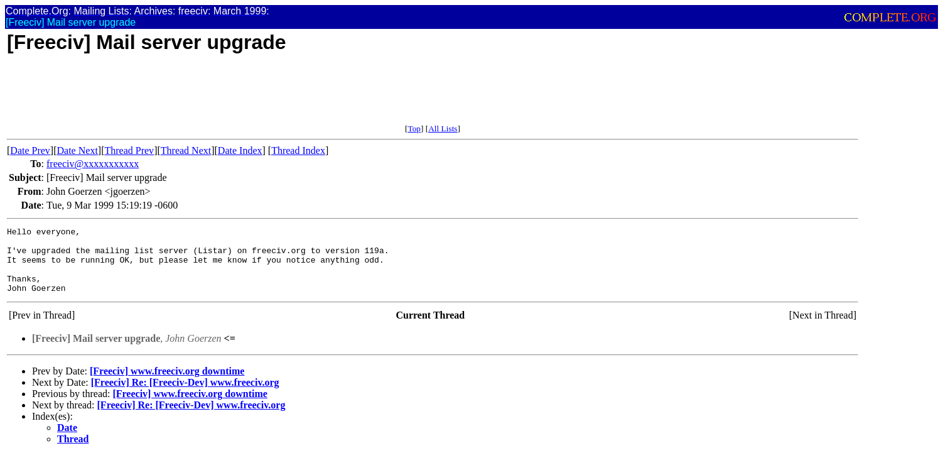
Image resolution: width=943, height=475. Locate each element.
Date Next (77, 150)
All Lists (442, 128)
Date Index (240, 150)
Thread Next (186, 150)
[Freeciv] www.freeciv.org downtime (167, 384)
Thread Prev (129, 150)
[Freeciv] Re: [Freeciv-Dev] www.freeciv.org (185, 395)
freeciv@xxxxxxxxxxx (92, 163)
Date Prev (30, 150)
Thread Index (298, 150)
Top (414, 128)
